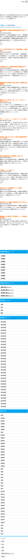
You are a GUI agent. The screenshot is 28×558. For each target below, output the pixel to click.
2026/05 (3, 418)
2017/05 (3, 511)
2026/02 (3, 426)
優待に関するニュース (7, 553)
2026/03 (3, 423)
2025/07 (3, 449)
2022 (2, 474)
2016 (2, 525)
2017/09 (3, 499)
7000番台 (3, 272)
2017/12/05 (3, 395)
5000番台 (3, 267)
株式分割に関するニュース (7, 290)
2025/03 (3, 460)
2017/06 (3, 508)
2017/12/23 (3, 344)
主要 (2, 304)
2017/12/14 (3, 369)
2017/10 (3, 497)
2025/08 (3, 446)
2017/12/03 (3, 400)
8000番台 (3, 275)
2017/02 (3, 519)
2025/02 (3, 463)
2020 (2, 480)
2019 (2, 483)
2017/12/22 (3, 347)
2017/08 (3, 502)
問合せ (3, 556)
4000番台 (3, 264)
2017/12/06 (3, 392)
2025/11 (3, 437)
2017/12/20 (3, 352)
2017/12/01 (3, 406)
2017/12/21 (3, 350)
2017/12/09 (3, 383)
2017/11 (3, 494)
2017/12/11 (3, 378)
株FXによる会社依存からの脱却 (14, 8)
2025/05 (3, 454)
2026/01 (3, 429)
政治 (2, 310)
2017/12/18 (3, 358)
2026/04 (3, 420)
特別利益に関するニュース (7, 292)
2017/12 (3, 491)
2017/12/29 (3, 327)
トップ (3, 538)
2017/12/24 (3, 341)
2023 (2, 471)
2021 (2, 477)
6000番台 (3, 270)
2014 (2, 530)
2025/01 (3, 466)
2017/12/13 (3, 372)
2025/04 (3, 457)
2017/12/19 (3, 355)
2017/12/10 (3, 381)
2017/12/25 (3, 338)
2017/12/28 (3, 330)
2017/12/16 (3, 364)
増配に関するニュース (6, 287)
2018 (2, 485)
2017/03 (3, 516)
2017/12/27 (3, 333)
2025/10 (3, 440)
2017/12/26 (3, 336)
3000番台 (3, 261)
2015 (2, 528)
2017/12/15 (3, 367)
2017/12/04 (3, 398)
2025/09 (3, 443)
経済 (2, 313)
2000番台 (3, 258)
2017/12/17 (3, 361)
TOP (1, 44)
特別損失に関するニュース (7, 295)
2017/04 (3, 514)
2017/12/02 (3, 403)
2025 (2, 432)
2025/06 (3, 451)
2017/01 (3, 522)
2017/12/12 (3, 375)
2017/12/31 (3, 321)
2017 (2, 488)
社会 (2, 307)
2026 (2, 415)
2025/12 (3, 435)
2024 (2, 468)
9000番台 (3, 278)
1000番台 (3, 255)
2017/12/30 (3, 324)
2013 (2, 533)
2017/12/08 (3, 386)
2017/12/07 (3, 389)
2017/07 (3, 505)
